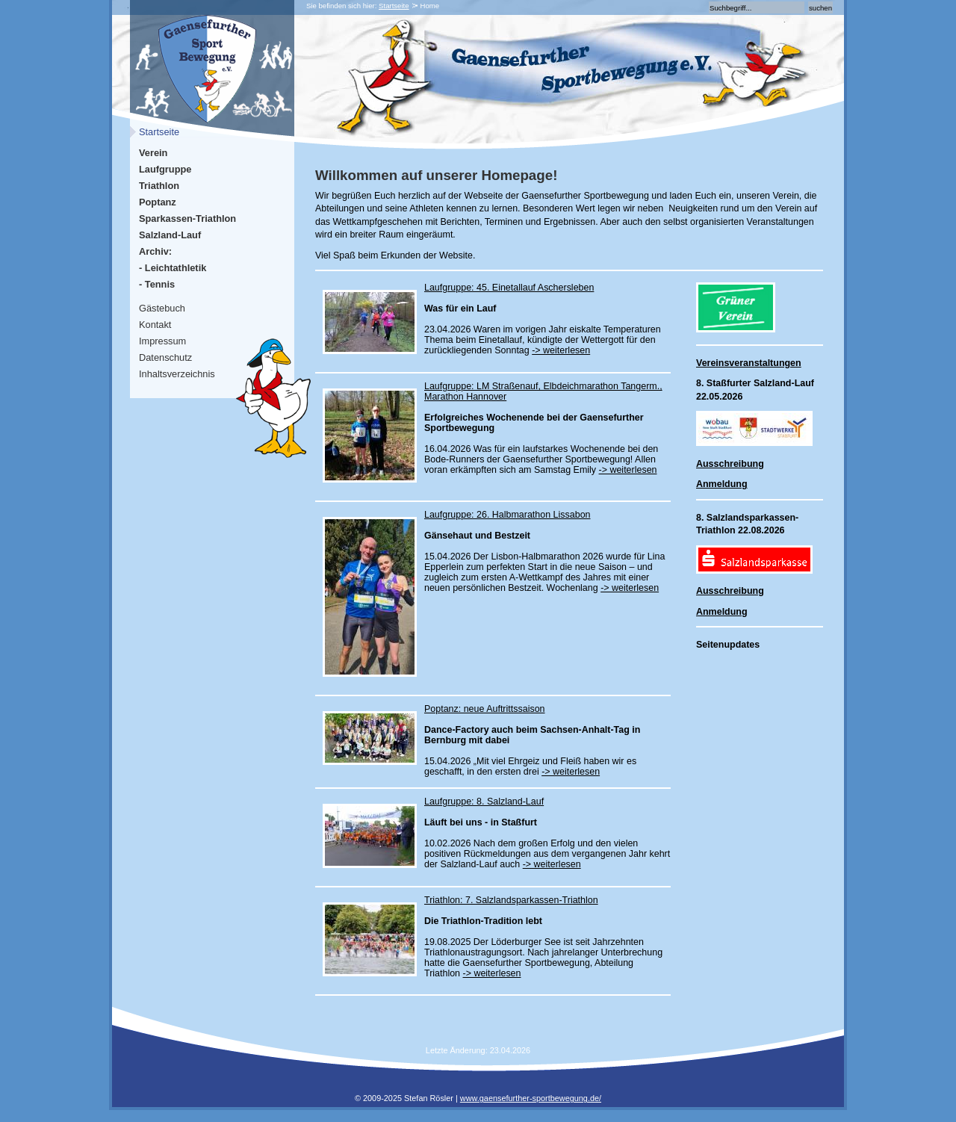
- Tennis (157, 284)
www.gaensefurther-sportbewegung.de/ (530, 1098)
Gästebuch (162, 308)
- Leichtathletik (172, 267)
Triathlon (159, 185)
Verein (153, 152)
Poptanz (157, 202)
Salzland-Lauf (170, 235)
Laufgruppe (165, 169)
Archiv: (155, 251)
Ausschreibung (730, 464)
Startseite (394, 5)
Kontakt (155, 324)
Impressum (162, 341)
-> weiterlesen (561, 350)
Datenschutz (165, 357)
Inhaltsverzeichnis (177, 373)
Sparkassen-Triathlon (187, 218)
